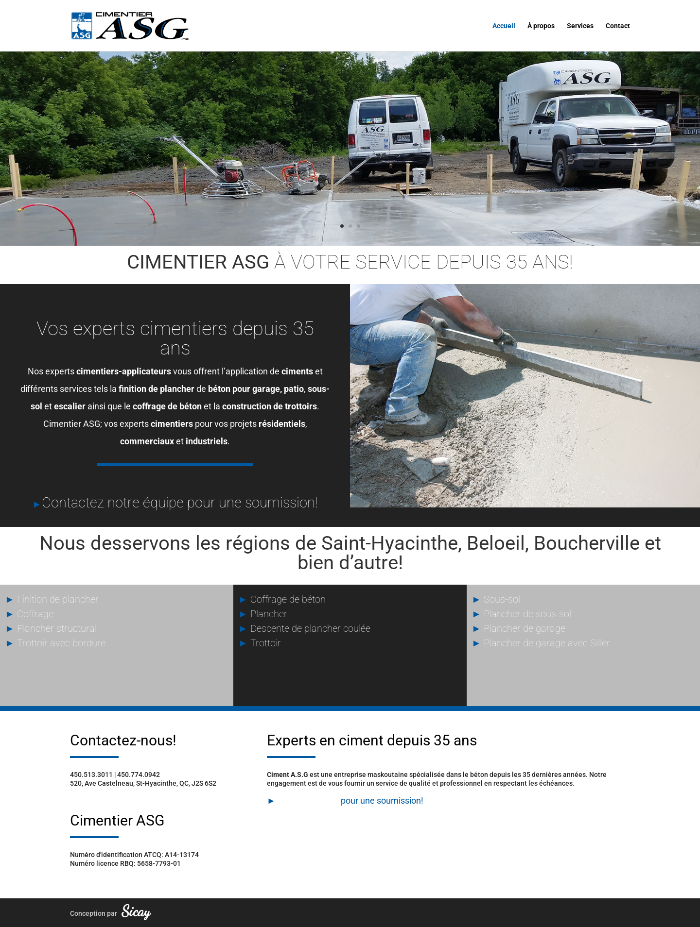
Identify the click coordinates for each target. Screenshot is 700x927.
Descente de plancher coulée (304, 628)
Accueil (503, 26)
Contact (618, 26)
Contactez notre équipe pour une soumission (178, 502)
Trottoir (259, 643)
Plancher (262, 614)
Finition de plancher (52, 599)
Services (580, 26)
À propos (541, 26)
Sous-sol (496, 599)
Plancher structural (51, 628)
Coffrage (29, 614)
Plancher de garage (518, 628)
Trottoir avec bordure (55, 643)
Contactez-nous (308, 800)
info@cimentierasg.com (107, 792)
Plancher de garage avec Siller (541, 643)
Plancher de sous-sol (521, 614)
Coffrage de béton (282, 599)
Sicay (136, 911)
